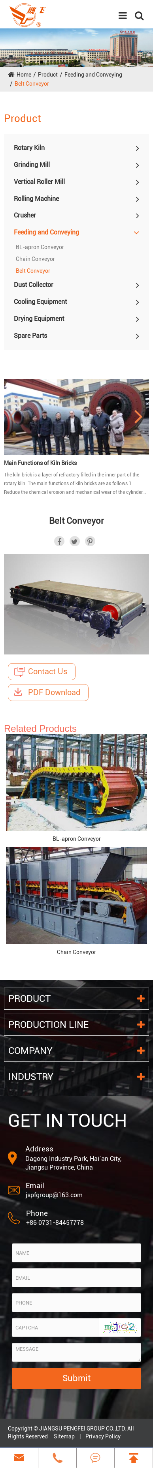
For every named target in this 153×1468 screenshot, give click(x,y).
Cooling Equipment (40, 302)
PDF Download (47, 692)
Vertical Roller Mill (39, 182)
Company (76, 1050)
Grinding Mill (32, 165)
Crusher (25, 215)
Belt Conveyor (32, 84)
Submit (76, 1378)
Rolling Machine (36, 198)
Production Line (76, 1024)
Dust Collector (33, 285)
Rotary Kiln (29, 148)
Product (48, 74)
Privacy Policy (103, 1436)
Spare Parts (30, 335)
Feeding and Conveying (93, 74)
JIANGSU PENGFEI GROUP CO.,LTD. (82, 1428)
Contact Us (40, 672)
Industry (76, 1076)
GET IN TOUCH (67, 1120)
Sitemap (64, 1436)
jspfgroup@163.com (54, 1195)
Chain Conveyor (35, 259)
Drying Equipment (39, 318)
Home (24, 74)
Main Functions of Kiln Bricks (40, 463)
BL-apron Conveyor (40, 247)
